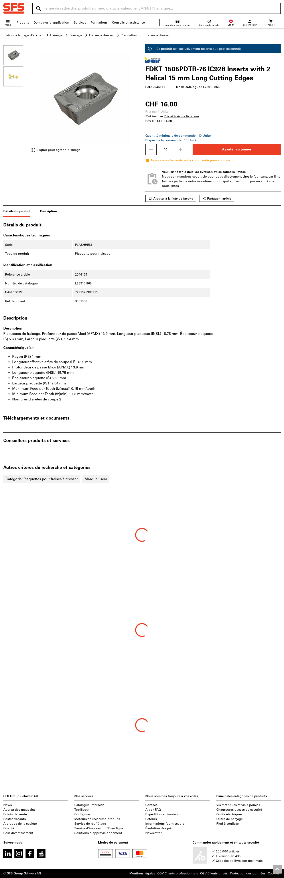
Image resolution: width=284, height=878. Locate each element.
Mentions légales (142, 873)
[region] (16, 100)
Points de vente (15, 814)
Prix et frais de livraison (181, 116)
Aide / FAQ (153, 810)
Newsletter (153, 833)
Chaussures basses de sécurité (239, 810)
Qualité (8, 828)
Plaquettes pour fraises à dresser (145, 35)
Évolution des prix (159, 828)
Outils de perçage (229, 819)
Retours (151, 819)
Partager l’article (216, 198)
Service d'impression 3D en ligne (99, 828)
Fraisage (75, 35)
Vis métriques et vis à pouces (238, 805)
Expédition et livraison (162, 814)
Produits (22, 22)
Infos (175, 186)
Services (80, 22)
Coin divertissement (18, 833)
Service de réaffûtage (90, 824)
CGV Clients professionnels (177, 873)
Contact (151, 805)
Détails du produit (16, 211)
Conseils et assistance (128, 22)
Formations (99, 22)
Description (48, 211)
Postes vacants (14, 819)
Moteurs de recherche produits (97, 819)
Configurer (82, 814)
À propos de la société (20, 824)
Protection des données (248, 873)
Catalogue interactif (89, 805)
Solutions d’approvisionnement (98, 833)
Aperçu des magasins (19, 810)
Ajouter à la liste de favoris (170, 198)
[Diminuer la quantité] (150, 149)
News (7, 805)
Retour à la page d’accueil (23, 35)
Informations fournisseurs (164, 824)
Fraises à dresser (101, 35)
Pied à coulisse (227, 824)
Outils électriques (229, 814)
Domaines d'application (51, 22)
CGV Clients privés (214, 873)
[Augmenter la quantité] (180, 149)
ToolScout (81, 810)
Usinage (56, 35)
